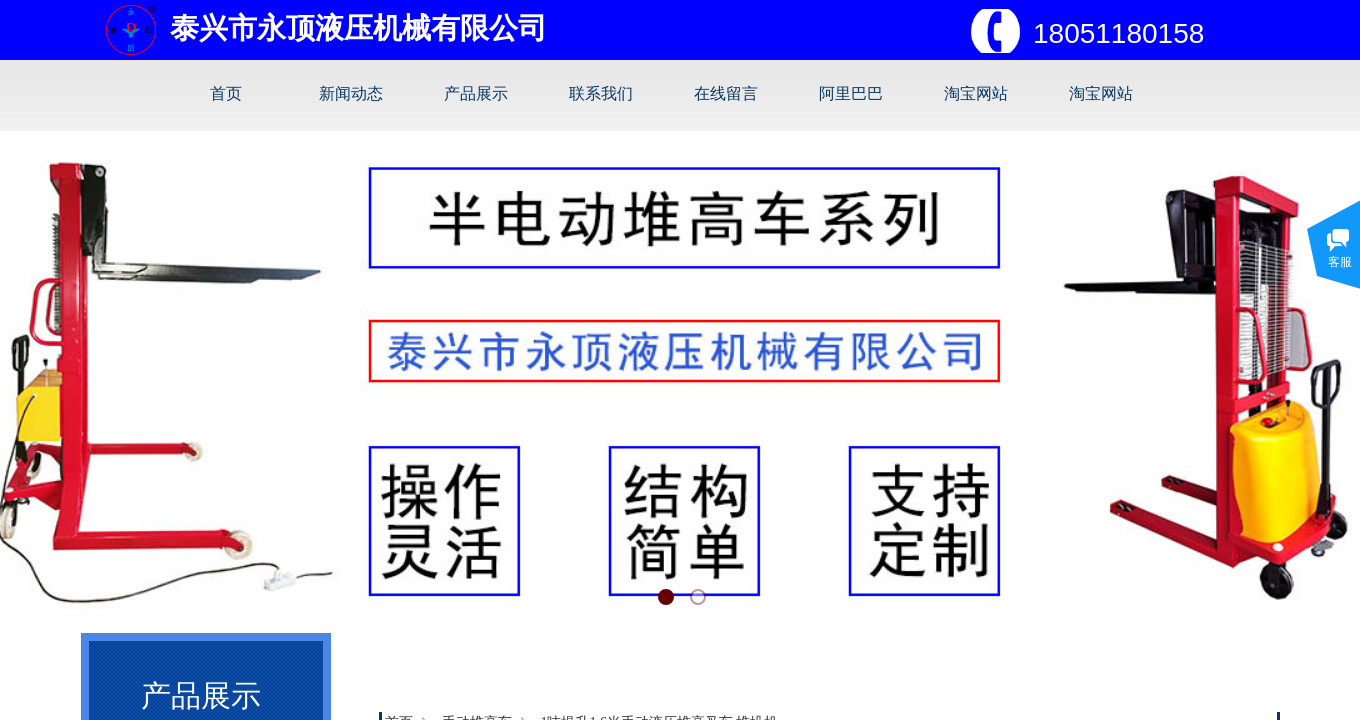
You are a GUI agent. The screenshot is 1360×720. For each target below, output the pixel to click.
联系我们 (601, 93)
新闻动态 (351, 93)
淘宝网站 (976, 93)
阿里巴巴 (851, 93)
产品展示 (476, 93)
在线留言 (726, 93)
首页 (226, 93)
